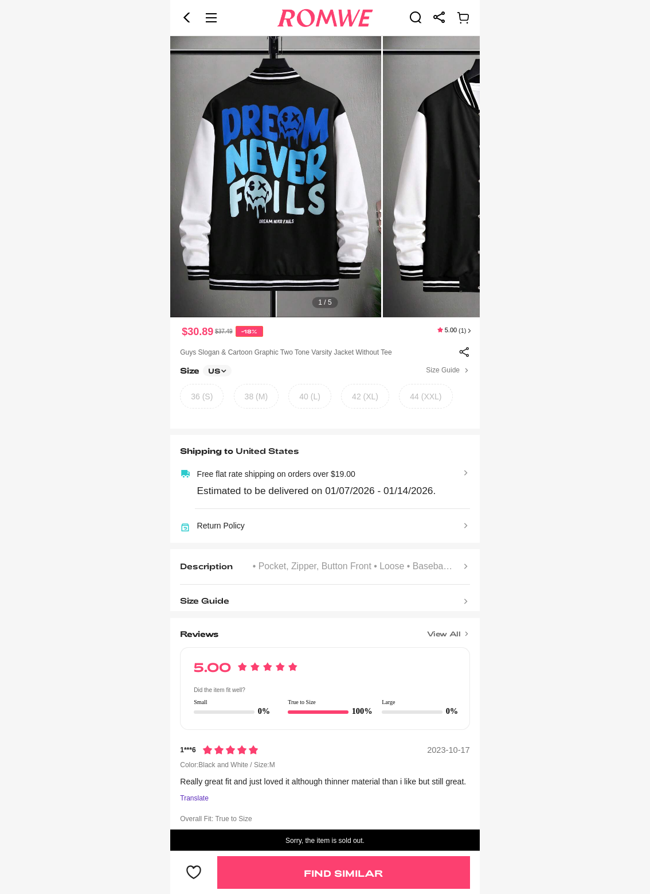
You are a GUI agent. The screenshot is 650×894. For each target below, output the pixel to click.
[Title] (324, 630)
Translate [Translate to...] (194, 798)
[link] (415, 17)
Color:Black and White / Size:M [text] (227, 765)
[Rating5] (230, 750)
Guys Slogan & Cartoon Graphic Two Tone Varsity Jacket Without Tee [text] (285, 352)
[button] (187, 18)
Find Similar (343, 873)
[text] (325, 176)
